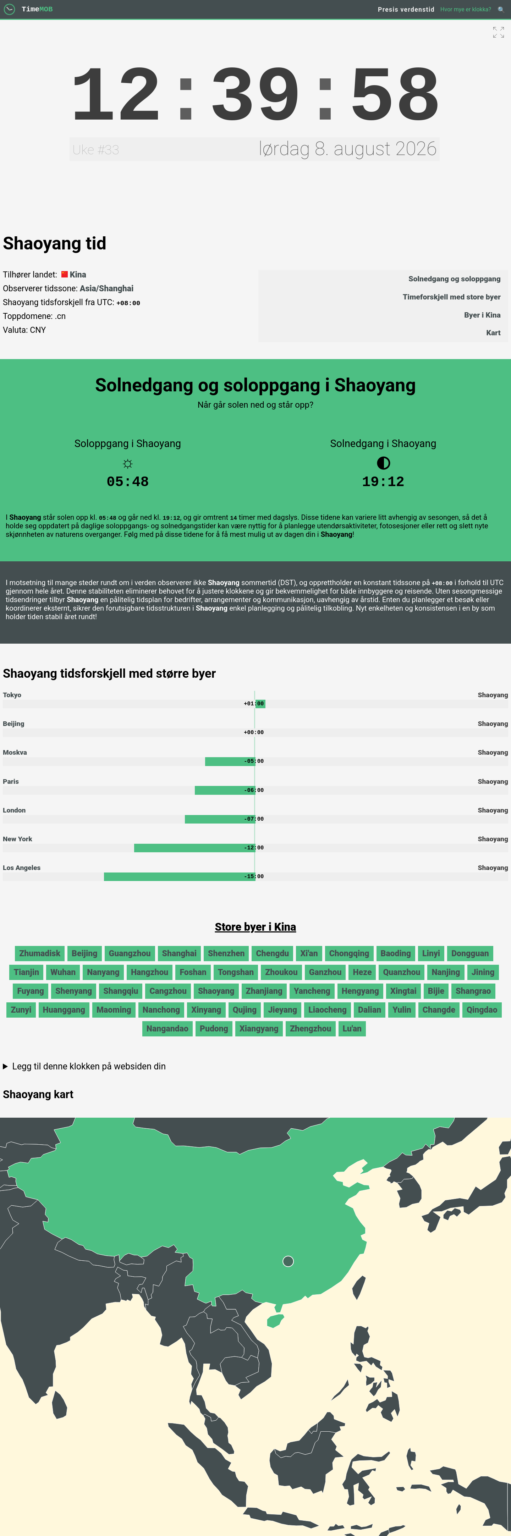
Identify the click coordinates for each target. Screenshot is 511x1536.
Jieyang (282, 1019)
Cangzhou (167, 1000)
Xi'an (309, 962)
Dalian (369, 1019)
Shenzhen (226, 962)
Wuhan (63, 981)
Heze (362, 981)
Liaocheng (327, 1019)
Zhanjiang (264, 1000)
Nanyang (103, 981)
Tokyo (12, 698)
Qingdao (482, 1019)
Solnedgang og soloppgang (454, 278)
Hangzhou (150, 981)
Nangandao (167, 1037)
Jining (483, 981)
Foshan (193, 981)
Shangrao (473, 1000)
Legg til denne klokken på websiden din (89, 1075)
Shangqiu (120, 1000)
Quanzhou (401, 981)
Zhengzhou (310, 1037)
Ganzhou (325, 981)
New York (17, 846)
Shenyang (73, 1000)
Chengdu (272, 962)
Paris (11, 787)
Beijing (13, 728)
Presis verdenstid (406, 9)
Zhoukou (281, 981)
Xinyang (206, 1019)
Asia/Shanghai (107, 288)
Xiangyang (259, 1037)
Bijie (436, 1000)
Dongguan (470, 962)
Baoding (396, 962)
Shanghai (179, 962)
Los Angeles (21, 876)
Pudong (214, 1037)
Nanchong (161, 1019)
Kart (493, 332)
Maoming (114, 1019)
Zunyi (21, 1019)
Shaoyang (216, 1000)
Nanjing (446, 981)
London (14, 817)
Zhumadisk (39, 962)
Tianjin (26, 981)
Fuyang (30, 1000)
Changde (439, 1019)
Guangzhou (130, 962)
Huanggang (64, 1019)
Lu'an (352, 1037)
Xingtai (403, 1000)
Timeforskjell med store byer (452, 296)
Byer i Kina (482, 314)
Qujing (245, 1019)
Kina (72, 275)
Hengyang (360, 1000)
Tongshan (236, 981)
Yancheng (312, 1000)
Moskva (15, 758)
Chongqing (349, 962)
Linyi (431, 962)
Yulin (401, 1019)
